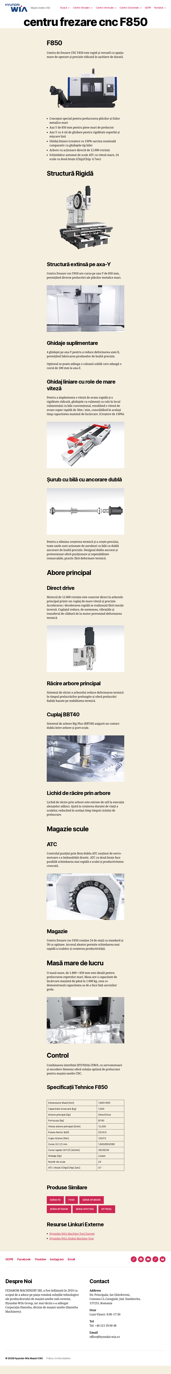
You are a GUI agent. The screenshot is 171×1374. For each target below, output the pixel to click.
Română (158, 13)
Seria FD (55, 1208)
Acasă (78, 9)
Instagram (61, 1267)
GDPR (163, 9)
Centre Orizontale (143, 9)
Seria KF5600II (59, 1217)
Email (77, 1267)
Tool (84, 1242)
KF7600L (107, 1217)
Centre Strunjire (96, 9)
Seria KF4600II (91, 1208)
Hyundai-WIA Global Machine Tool (72, 1246)
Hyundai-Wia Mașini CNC (29, 1366)
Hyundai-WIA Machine (65, 1242)
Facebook (25, 1267)
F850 (72, 1208)
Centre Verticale (119, 9)
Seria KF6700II (85, 1217)
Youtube (43, 1267)
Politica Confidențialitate (60, 1366)
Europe (91, 1242)
